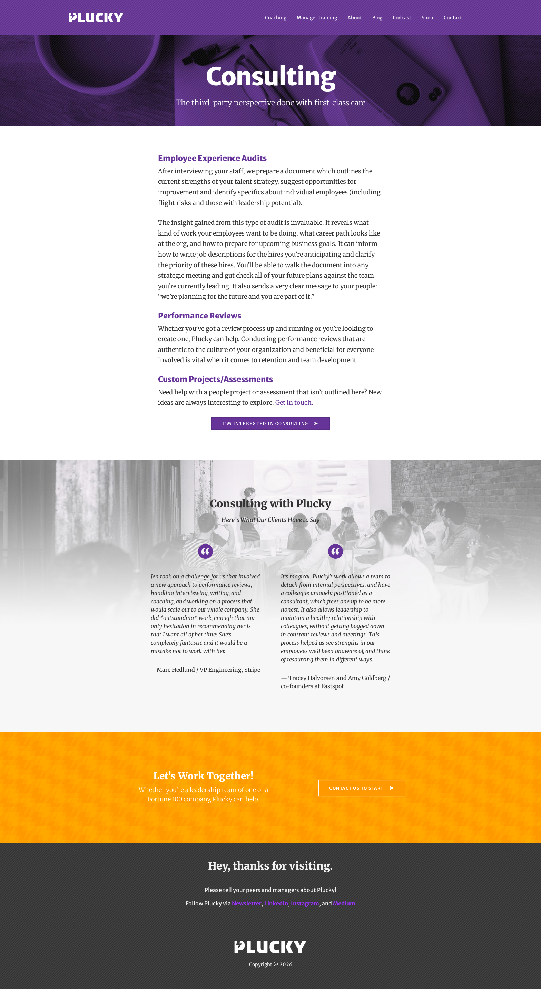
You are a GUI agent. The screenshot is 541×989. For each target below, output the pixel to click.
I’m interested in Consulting (265, 423)
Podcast (402, 18)
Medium (344, 903)
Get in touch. (294, 402)
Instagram (305, 903)
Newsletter (247, 903)
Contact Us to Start (356, 788)
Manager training (317, 18)
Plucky (96, 17)
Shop (427, 18)
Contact (453, 18)
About (354, 18)
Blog (377, 18)
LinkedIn (276, 903)
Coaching (275, 18)
